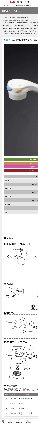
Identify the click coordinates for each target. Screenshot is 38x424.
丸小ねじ (21, 409)
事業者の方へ (19, 421)
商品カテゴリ (10, 5)
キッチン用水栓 (19, 5)
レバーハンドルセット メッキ (27, 414)
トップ (3, 5)
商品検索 (10, 421)
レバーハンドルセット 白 (27, 399)
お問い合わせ (28, 421)
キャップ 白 (23, 404)
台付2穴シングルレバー (31, 5)
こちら (24, 20)
